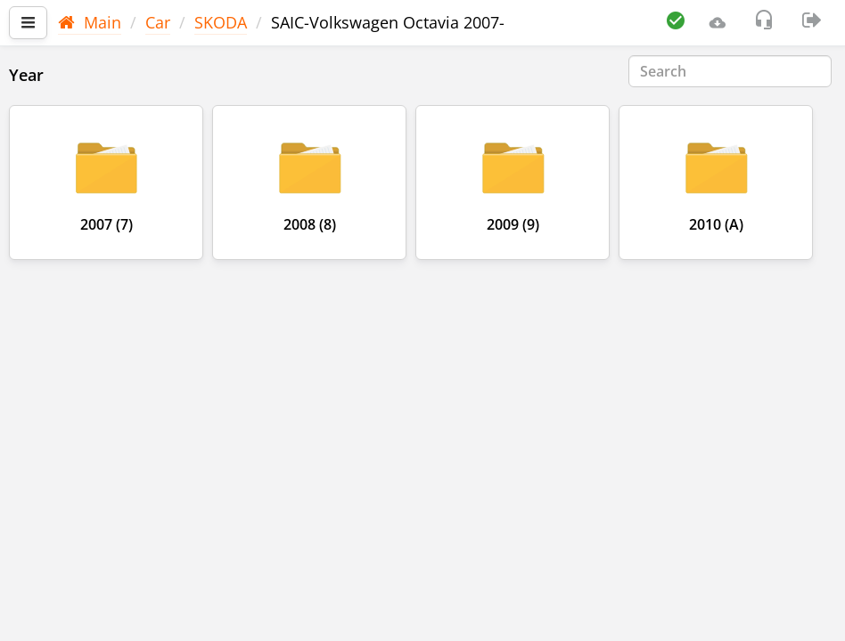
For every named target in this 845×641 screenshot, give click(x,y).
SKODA (220, 22)
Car (157, 22)
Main (89, 22)
